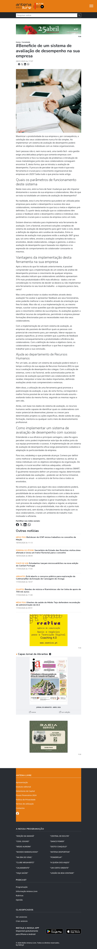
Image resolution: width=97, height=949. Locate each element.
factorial (36, 225)
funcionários (72, 298)
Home (18, 42)
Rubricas (19, 895)
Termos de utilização (25, 804)
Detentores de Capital (25, 791)
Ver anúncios (21, 917)
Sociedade (26, 42)
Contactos (20, 808)
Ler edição (64, 712)
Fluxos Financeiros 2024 (26, 795)
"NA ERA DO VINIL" (24, 857)
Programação (22, 887)
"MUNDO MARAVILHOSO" (27, 852)
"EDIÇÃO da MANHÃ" (25, 836)
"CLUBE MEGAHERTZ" (25, 862)
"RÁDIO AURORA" (23, 846)
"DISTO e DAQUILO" (58, 846)
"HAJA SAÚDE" (22, 873)
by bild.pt (20, 945)
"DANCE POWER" (57, 841)
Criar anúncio (22, 921)
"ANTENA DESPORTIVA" (60, 852)
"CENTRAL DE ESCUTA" (59, 836)
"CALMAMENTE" (23, 868)
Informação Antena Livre (26, 891)
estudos (25, 276)
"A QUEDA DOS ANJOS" (60, 862)
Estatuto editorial (23, 787)
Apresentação (22, 782)
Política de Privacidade (26, 799)
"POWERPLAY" (56, 857)
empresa (52, 450)
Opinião (19, 900)
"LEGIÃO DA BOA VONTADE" (62, 873)
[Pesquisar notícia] (46, 15)
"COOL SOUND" (22, 841)
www (32, 712)
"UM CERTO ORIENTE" (59, 868)
